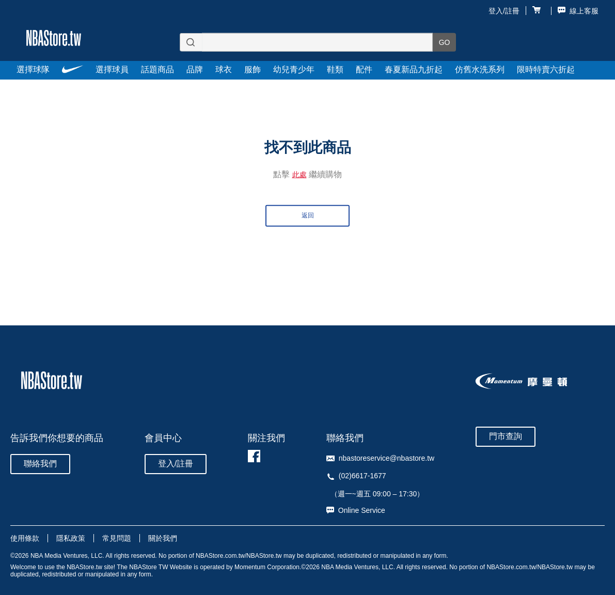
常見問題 (116, 538)
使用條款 (24, 538)
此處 (299, 174)
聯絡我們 (40, 463)
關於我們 (162, 538)
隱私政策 (70, 538)
